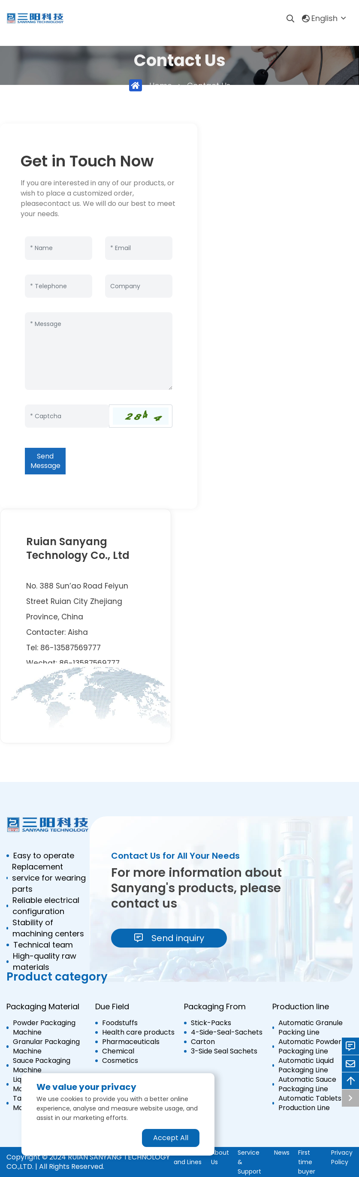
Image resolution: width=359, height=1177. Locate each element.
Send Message (45, 461)
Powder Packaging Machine (44, 1027)
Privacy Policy (342, 1157)
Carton (203, 1042)
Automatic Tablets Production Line (309, 1103)
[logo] (35, 18)
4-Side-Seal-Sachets (226, 1032)
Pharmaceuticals (131, 1042)
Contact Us (208, 85)
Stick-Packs (211, 1023)
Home (160, 85)
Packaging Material (42, 1007)
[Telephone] (58, 286)
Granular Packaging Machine (46, 1046)
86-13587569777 (70, 648)
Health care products (138, 1032)
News (282, 1152)
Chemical (118, 1051)
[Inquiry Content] (98, 351)
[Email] (138, 248)
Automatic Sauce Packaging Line (307, 1084)
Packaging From (215, 1007)
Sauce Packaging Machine (41, 1065)
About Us (220, 1157)
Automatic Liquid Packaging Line (306, 1065)
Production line (300, 1007)
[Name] (58, 248)
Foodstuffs (120, 1023)
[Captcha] (67, 416)
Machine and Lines (188, 1157)
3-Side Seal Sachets (224, 1051)
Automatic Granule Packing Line (310, 1027)
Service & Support (249, 1162)
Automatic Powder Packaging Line (309, 1046)
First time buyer (306, 1162)
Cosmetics (120, 1060)
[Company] (138, 286)
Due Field (112, 1007)
